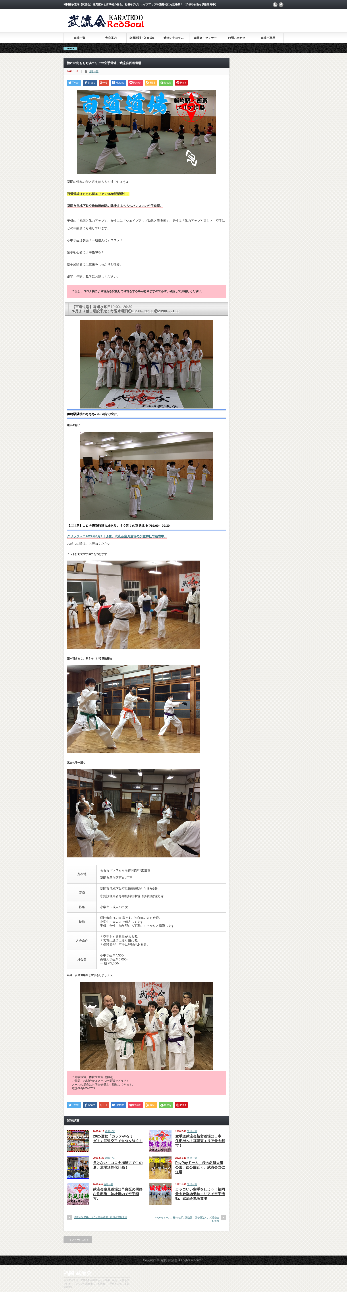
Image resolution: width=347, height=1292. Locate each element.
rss (275, 4)
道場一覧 (79, 38)
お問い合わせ (236, 38)
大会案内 (111, 38)
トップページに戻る (78, 1239)
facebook (281, 4)
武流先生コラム (174, 38)
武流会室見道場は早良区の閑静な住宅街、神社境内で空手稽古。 (118, 1193)
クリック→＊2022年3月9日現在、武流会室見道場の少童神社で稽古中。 (117, 536)
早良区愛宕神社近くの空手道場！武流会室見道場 (100, 1217)
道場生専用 (268, 38)
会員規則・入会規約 (142, 38)
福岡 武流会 (78, 1273)
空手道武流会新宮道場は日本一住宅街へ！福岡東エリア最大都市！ (200, 1140)
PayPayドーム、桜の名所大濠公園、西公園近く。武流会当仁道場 (200, 1167)
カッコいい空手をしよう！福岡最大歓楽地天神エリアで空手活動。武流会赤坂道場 (200, 1193)
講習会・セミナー (205, 38)
